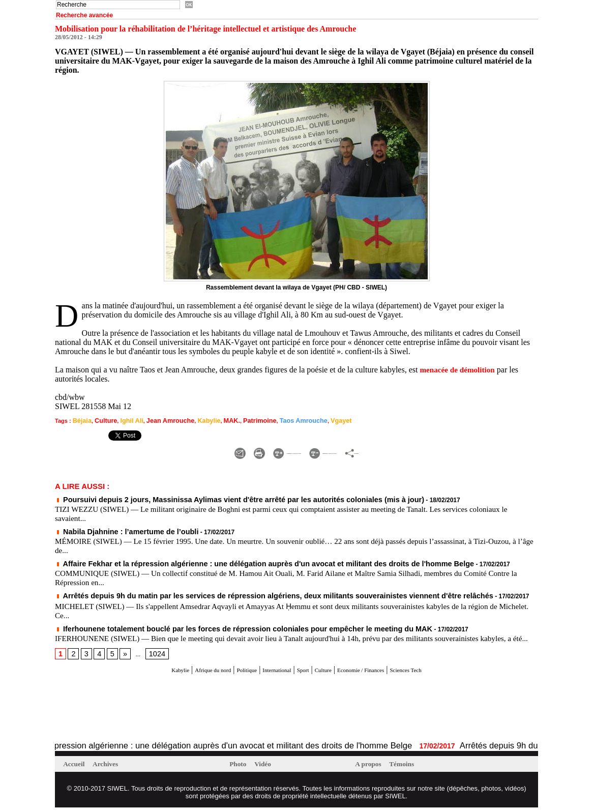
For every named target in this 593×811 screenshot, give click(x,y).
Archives (111, 767)
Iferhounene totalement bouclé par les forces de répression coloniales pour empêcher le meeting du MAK (212, 623)
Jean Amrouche (159, 420)
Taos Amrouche (276, 420)
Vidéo (267, 767)
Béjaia (81, 420)
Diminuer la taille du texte (349, 450)
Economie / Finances (383, 673)
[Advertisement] (174, 711)
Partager (426, 450)
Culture (102, 420)
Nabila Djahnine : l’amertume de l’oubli (115, 528)
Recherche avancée (84, 15)
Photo (240, 767)
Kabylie (193, 420)
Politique (228, 673)
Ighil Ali (125, 420)
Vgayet (309, 420)
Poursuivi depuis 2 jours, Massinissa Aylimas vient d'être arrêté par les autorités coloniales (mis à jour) (208, 497)
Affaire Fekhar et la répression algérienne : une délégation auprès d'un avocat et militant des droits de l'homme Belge (229, 559)
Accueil (77, 767)
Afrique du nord (181, 673)
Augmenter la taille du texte (238, 450)
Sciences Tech (446, 673)
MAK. (213, 420)
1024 (152, 657)
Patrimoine (237, 420)
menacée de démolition (459, 369)
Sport (304, 673)
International (269, 673)
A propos (371, 767)
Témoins (408, 767)
